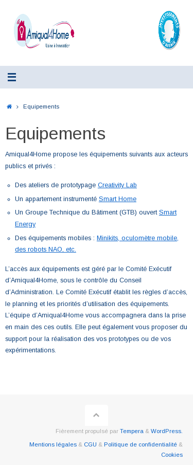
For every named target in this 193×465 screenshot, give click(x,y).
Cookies (172, 455)
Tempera (132, 431)
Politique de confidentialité (140, 444)
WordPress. (167, 431)
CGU (90, 444)
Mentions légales (53, 444)
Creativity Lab (117, 185)
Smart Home (117, 199)
